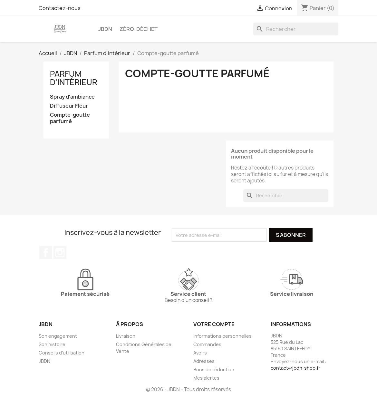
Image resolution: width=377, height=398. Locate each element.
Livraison (125, 336)
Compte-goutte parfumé (70, 118)
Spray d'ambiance (72, 96)
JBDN (105, 29)
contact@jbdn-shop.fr (295, 368)
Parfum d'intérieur (73, 78)
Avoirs (200, 353)
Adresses (204, 361)
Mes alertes (206, 378)
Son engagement (58, 336)
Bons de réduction (213, 369)
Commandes (207, 344)
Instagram (59, 252)
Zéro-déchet (139, 29)
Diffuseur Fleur (69, 105)
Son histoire (52, 344)
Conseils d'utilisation (61, 353)
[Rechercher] (295, 29)
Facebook (45, 252)
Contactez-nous (60, 8)
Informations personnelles (222, 336)
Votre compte (214, 324)
